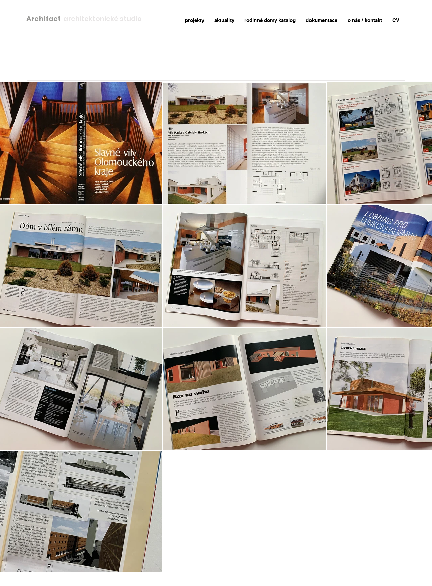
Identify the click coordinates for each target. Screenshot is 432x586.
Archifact (44, 18)
